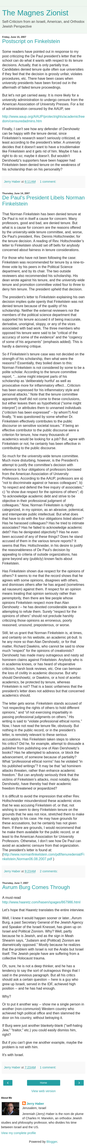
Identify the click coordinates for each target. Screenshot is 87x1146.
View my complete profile (18, 1133)
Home (43, 1082)
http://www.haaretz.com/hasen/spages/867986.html (41, 902)
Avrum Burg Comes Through (36, 887)
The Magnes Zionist (35, 13)
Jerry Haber (35, 1103)
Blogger (51, 1141)
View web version (43, 1091)
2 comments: (49, 871)
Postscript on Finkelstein (31, 41)
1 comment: (48, 181)
